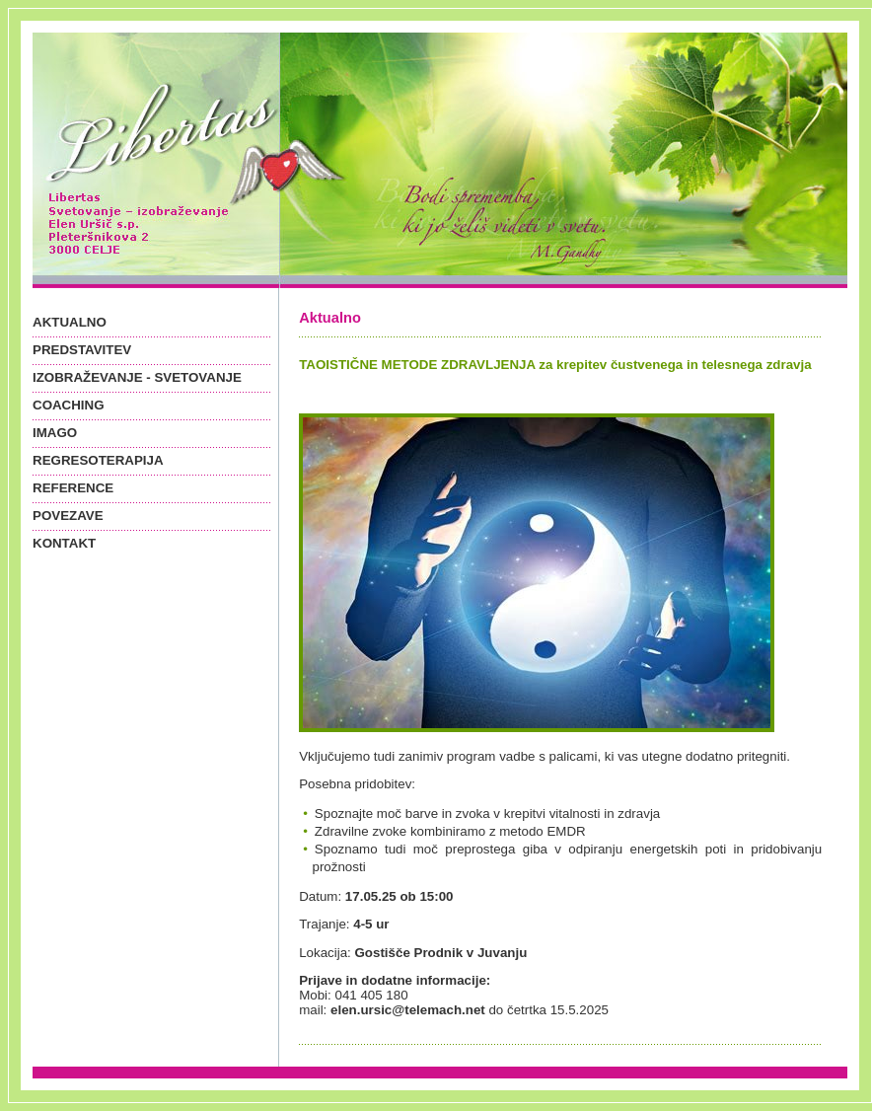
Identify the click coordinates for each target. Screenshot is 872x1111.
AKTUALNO (70, 322)
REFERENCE (73, 488)
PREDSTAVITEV (82, 349)
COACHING (69, 405)
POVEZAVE (68, 515)
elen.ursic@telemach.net (407, 1009)
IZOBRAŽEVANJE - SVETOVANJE (137, 377)
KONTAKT (64, 543)
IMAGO (55, 432)
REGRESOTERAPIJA (98, 460)
